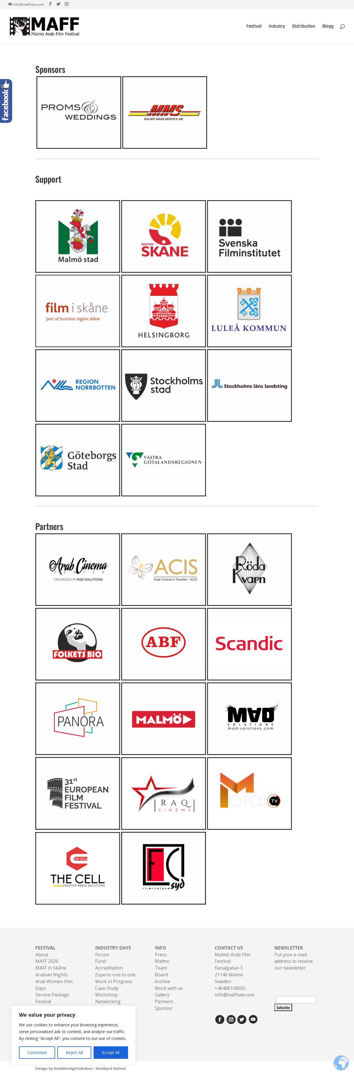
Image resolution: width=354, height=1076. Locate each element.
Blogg (328, 26)
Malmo (162, 961)
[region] (73, 1035)
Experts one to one (115, 975)
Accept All (111, 1052)
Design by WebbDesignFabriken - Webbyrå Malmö (80, 1068)
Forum (102, 954)
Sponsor (164, 1008)
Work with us (169, 988)
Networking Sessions (108, 1004)
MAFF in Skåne (50, 968)
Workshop (106, 995)
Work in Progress (114, 981)
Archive (162, 981)
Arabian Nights (51, 975)
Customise (37, 1052)
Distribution (303, 26)
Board (161, 975)
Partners (164, 1001)
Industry (277, 26)
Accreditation (109, 968)
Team (161, 968)
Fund (100, 961)
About (41, 954)
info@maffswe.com (235, 995)
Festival (254, 26)
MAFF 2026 (46, 961)
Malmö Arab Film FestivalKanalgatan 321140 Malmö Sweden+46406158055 (232, 968)
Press (161, 954)
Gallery (162, 995)
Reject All (74, 1052)
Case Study (106, 988)
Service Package (52, 995)
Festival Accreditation (49, 1004)
